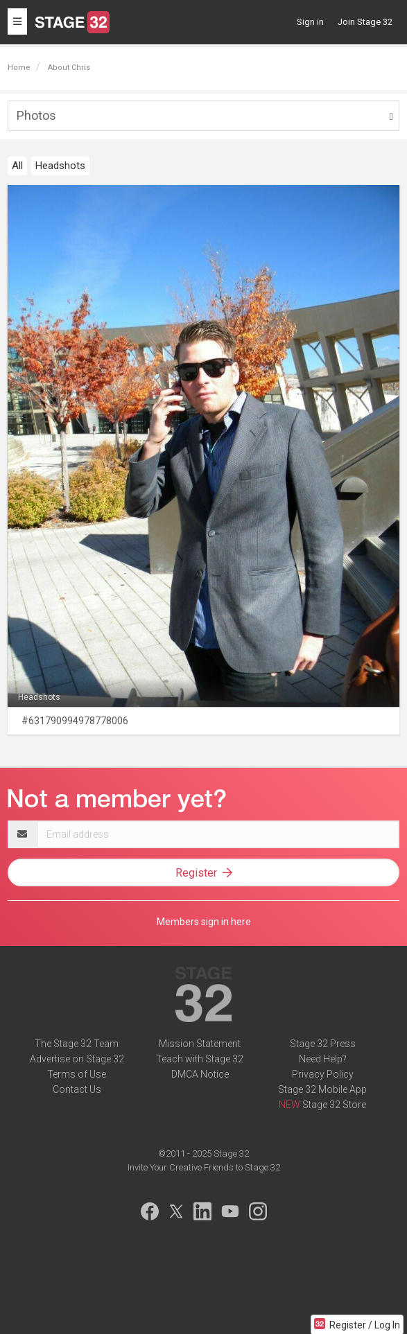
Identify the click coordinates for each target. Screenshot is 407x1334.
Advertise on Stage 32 (77, 1058)
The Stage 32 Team (77, 1043)
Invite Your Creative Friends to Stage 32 (204, 1167)
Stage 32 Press (323, 1043)
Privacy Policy (323, 1074)
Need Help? (323, 1058)
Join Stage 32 (365, 22)
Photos (36, 115)
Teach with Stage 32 (199, 1058)
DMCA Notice (200, 1074)
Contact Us (77, 1089)
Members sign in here (204, 921)
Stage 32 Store (334, 1104)
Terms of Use (76, 1074)
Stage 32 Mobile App (322, 1089)
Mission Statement (200, 1043)
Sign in (310, 22)
